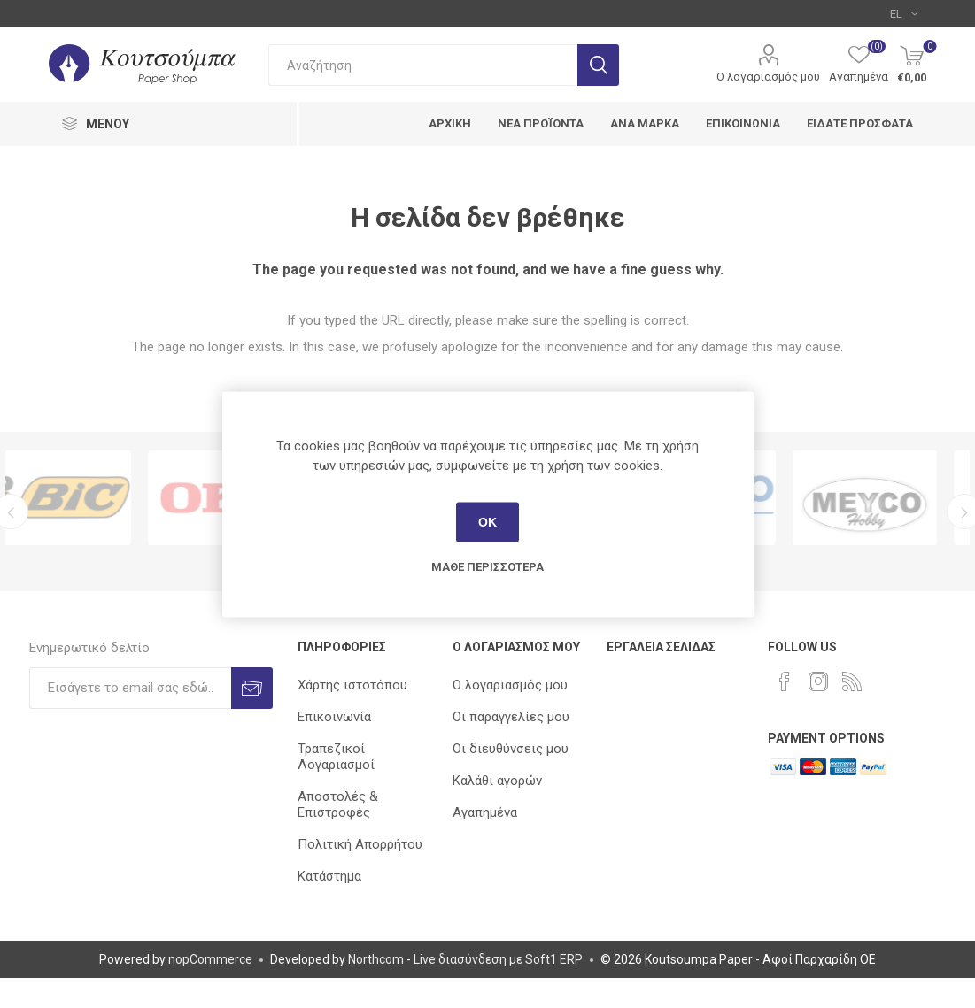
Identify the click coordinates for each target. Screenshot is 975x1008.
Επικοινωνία (334, 717)
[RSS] (852, 681)
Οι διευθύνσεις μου (511, 749)
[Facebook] (784, 681)
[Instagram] (818, 681)
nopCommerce (210, 959)
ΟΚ (487, 522)
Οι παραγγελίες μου (511, 717)
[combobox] (422, 65)
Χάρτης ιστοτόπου (352, 685)
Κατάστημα (329, 876)
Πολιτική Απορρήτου (360, 844)
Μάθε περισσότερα (487, 566)
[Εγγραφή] (130, 688)
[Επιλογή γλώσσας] (903, 13)
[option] (85, 497)
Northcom (376, 959)
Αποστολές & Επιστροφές (338, 804)
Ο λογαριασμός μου (768, 76)
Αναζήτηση (598, 65)
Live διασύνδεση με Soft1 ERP (498, 959)
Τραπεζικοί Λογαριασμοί (336, 757)
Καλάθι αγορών (497, 781)
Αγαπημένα (485, 812)
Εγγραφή (252, 688)
